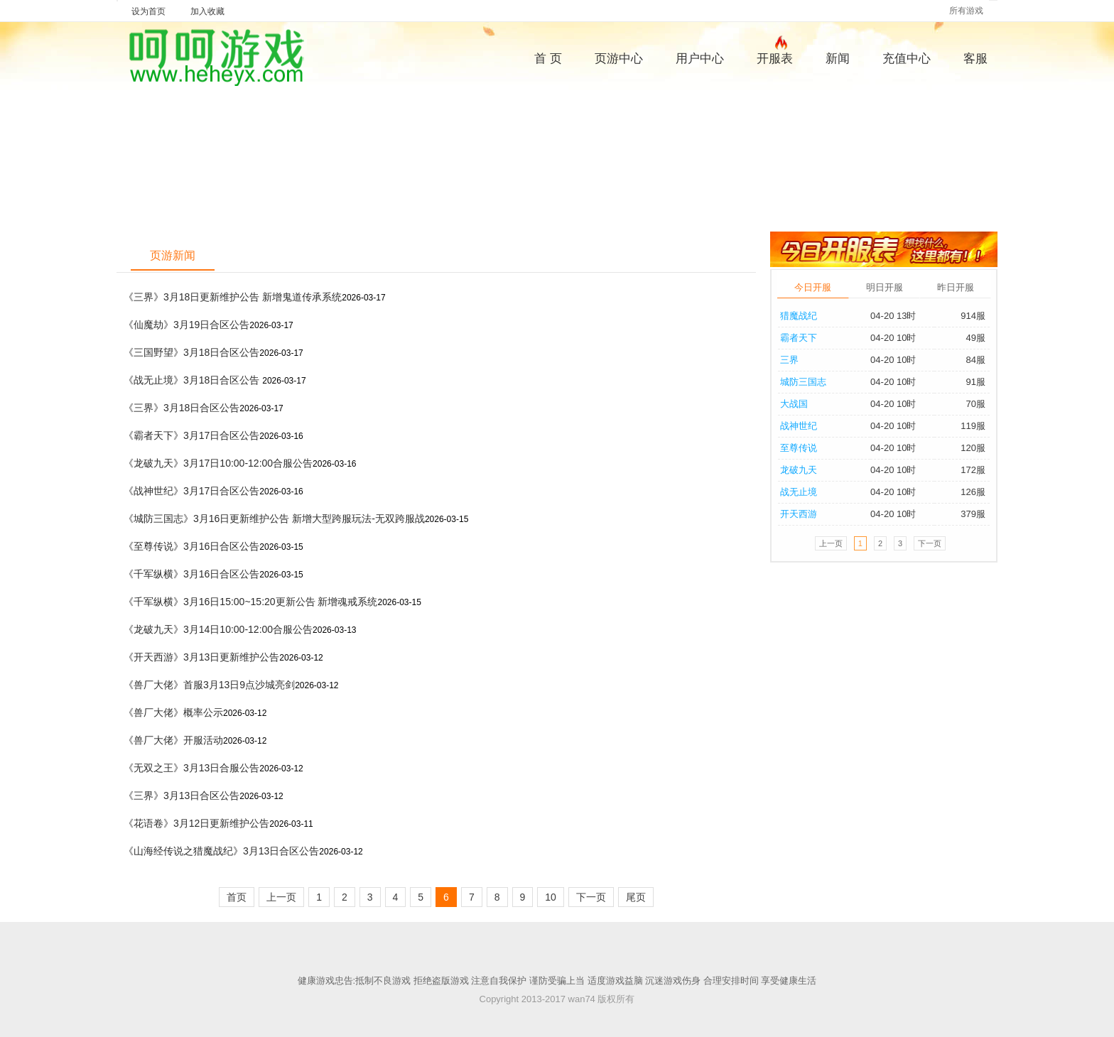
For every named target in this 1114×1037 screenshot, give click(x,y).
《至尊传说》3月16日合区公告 (191, 546)
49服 (975, 337)
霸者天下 (798, 337)
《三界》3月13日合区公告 (181, 795)
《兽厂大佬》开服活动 (173, 740)
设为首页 (148, 11)
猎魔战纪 (798, 315)
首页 (237, 897)
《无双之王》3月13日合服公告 (191, 767)
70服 (975, 403)
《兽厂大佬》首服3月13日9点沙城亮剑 (209, 684)
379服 (973, 514)
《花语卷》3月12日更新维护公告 (196, 823)
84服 (975, 359)
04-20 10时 (893, 337)
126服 (973, 492)
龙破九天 (798, 470)
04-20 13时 (893, 315)
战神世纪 (798, 425)
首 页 (548, 58)
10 (550, 897)
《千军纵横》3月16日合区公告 (191, 574)
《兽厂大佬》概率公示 (173, 712)
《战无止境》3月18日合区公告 (193, 380)
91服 (975, 381)
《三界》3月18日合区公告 (181, 407)
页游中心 (619, 58)
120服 (973, 448)
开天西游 (798, 514)
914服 (973, 315)
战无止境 (798, 492)
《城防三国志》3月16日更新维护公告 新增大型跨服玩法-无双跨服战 (274, 518)
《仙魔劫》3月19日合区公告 (186, 324)
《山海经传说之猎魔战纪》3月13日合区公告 (221, 851)
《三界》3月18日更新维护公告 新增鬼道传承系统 (233, 297)
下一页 (591, 897)
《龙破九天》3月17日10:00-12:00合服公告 (218, 463)
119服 (973, 425)
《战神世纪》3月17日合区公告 (191, 490)
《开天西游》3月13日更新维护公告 (201, 657)
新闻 (838, 58)
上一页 (281, 897)
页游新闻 (172, 255)
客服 (975, 58)
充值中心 (906, 58)
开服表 (775, 56)
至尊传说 (798, 448)
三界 (789, 359)
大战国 (794, 403)
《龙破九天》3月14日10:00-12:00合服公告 (218, 629)
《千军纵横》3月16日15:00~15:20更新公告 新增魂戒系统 (251, 601)
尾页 (636, 897)
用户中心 (700, 58)
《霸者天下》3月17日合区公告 (191, 435)
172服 (973, 470)
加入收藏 (207, 11)
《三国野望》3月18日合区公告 (191, 352)
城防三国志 (803, 381)
